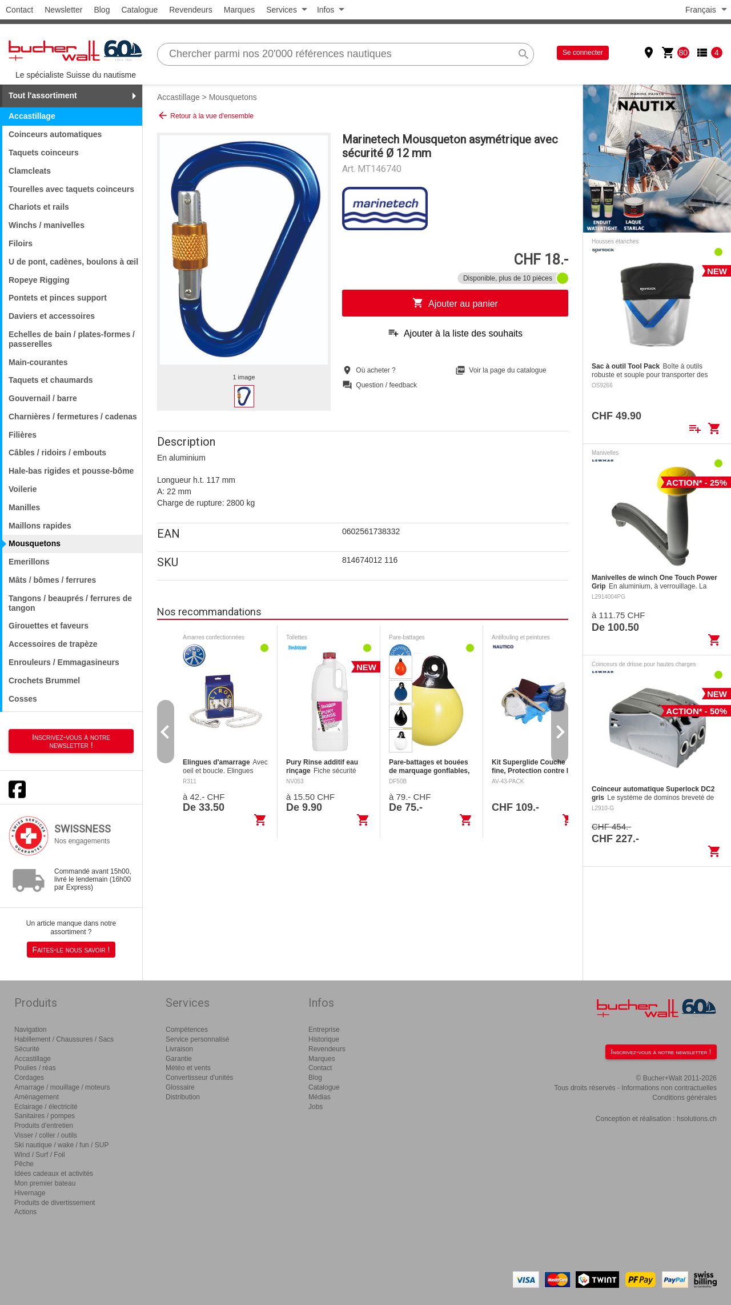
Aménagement (36, 1097)
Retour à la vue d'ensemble (205, 115)
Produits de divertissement (54, 1203)
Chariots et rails (39, 206)
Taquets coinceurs (44, 152)
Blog (102, 9)
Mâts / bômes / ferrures (52, 580)
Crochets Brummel (44, 680)
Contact (19, 9)
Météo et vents (188, 1068)
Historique (323, 1039)
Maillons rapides (40, 525)
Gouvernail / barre (43, 398)
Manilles (24, 507)
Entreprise (324, 1030)
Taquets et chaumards (51, 380)
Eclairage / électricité (46, 1107)
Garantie (179, 1059)
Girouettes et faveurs (49, 625)
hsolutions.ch (697, 1119)
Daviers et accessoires (52, 316)
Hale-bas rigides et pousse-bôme (71, 470)
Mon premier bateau (44, 1183)
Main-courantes (38, 362)
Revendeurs (190, 9)
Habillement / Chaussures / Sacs (64, 1039)
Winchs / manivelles (47, 225)
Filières (23, 434)
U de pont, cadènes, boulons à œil (73, 261)
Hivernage (30, 1193)
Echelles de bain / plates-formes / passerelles (72, 339)
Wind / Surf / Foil (39, 1155)
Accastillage (178, 97)
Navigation (30, 1030)
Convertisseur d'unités (199, 1078)
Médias (319, 1097)
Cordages (29, 1078)
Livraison (179, 1049)
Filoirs (21, 243)
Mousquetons (233, 97)
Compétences (187, 1030)
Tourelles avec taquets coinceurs (71, 189)
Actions (25, 1212)
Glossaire (180, 1087)
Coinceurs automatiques (55, 134)
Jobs (315, 1107)
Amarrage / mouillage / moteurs (62, 1087)
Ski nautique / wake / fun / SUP (61, 1145)
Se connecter (583, 53)
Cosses (23, 698)
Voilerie (23, 489)
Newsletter (63, 9)
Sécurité (26, 1049)
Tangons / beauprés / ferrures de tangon (70, 603)
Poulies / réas (35, 1068)
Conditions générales (684, 1098)
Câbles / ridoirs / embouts (57, 452)
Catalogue (139, 9)
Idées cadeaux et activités (53, 1174)
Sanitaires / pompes (44, 1116)
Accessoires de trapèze (53, 644)
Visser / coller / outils (45, 1135)
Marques (239, 9)
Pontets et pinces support (58, 297)
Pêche (24, 1164)
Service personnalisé (197, 1039)
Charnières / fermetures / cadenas (73, 416)
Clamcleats (30, 170)
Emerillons (29, 561)
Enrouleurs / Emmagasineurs (64, 662)
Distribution (183, 1097)
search (524, 54)
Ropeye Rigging (39, 280)
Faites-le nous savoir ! (71, 949)
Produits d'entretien (43, 1126)
